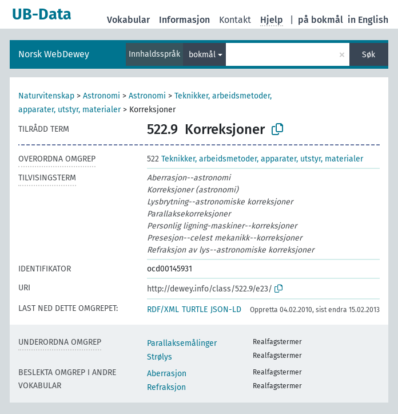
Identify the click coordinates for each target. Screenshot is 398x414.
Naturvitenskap (46, 96)
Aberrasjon (166, 373)
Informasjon (184, 19)
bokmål (202, 55)
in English (368, 19)
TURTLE (195, 309)
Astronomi (101, 96)
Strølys (159, 357)
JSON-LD (225, 309)
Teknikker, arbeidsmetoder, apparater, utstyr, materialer (255, 159)
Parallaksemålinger (182, 343)
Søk (368, 55)
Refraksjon (166, 387)
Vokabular (128, 19)
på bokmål (320, 19)
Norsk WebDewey (53, 54)
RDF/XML (163, 309)
